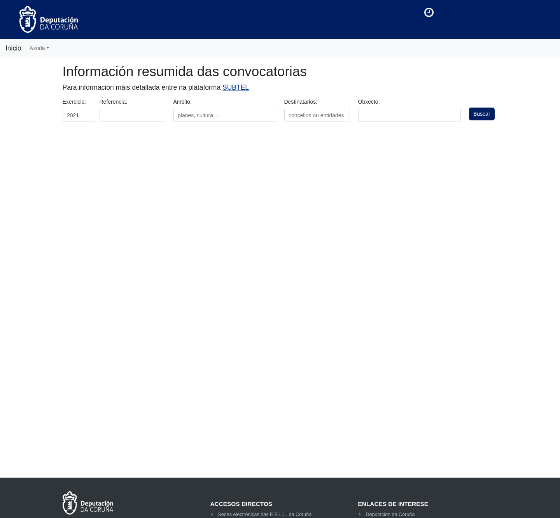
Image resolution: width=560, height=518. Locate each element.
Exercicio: (74, 102)
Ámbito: (182, 102)
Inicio (13, 48)
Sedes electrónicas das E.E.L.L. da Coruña (265, 514)
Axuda (37, 48)
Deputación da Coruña (390, 514)
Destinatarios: (301, 102)
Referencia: (114, 102)
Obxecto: (369, 102)
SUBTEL (235, 87)
